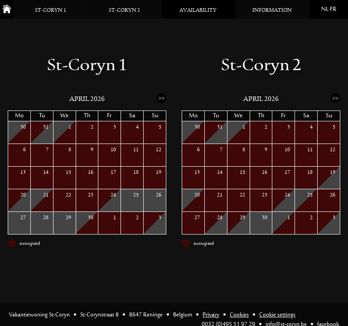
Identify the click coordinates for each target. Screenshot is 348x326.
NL (325, 9)
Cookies (239, 315)
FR (333, 9)
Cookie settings (277, 315)
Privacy (211, 315)
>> (161, 98)
